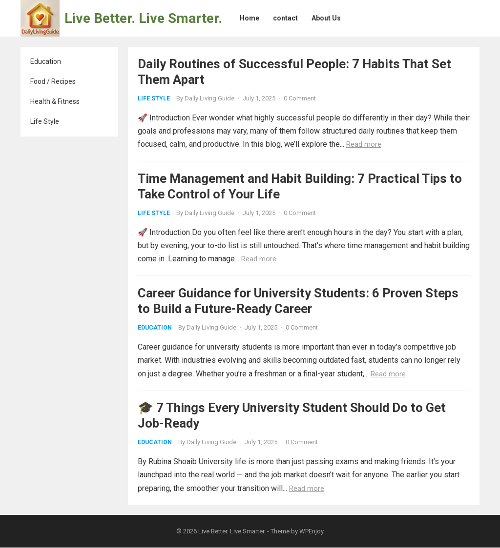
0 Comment (300, 98)
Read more (363, 144)
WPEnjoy (311, 531)
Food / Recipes (53, 81)
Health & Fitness (55, 101)
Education (45, 61)
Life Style (44, 121)
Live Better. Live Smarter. (143, 18)
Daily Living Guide (209, 98)
